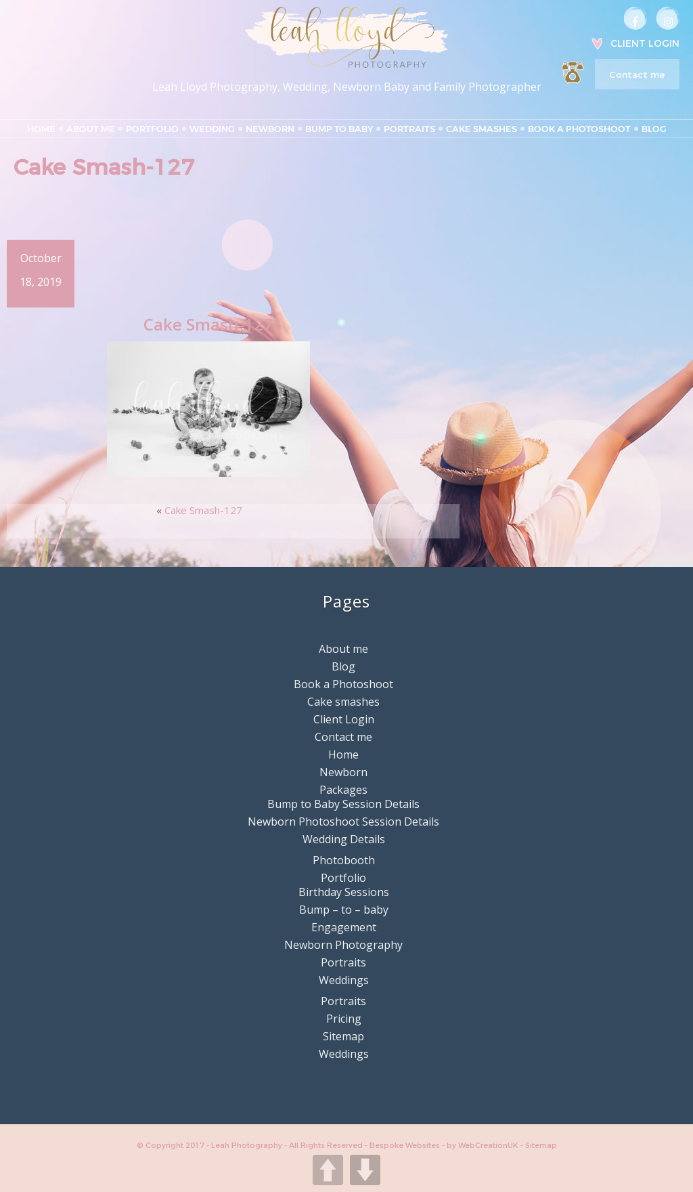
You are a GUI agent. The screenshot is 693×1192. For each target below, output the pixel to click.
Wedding (212, 128)
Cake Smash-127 (203, 509)
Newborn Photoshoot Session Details (343, 820)
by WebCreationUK (483, 1144)
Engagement (343, 926)
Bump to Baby (339, 128)
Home (41, 128)
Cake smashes (481, 128)
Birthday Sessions (343, 891)
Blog (654, 128)
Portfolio (152, 128)
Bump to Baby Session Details (343, 803)
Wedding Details (344, 838)
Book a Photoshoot (579, 128)
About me (90, 128)
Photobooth (344, 859)
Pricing (343, 1017)
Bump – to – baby (343, 908)
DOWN (365, 1170)
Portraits (409, 128)
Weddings (344, 979)
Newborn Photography (343, 944)
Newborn (270, 128)
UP (328, 1170)
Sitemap (343, 1035)
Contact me (637, 74)
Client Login (644, 43)
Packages (343, 789)
